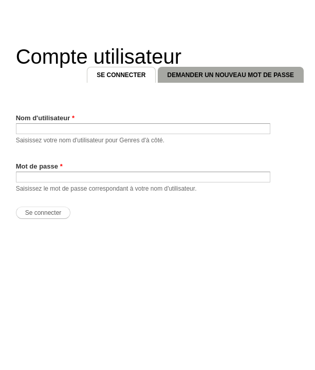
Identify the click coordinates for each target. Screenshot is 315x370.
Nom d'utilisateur (45, 118)
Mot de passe (39, 166)
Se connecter (126, 73)
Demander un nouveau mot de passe (231, 75)
